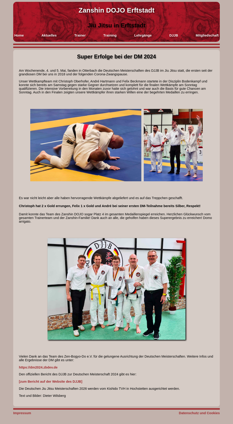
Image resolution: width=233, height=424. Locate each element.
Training (109, 35)
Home (19, 35)
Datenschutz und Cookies (199, 413)
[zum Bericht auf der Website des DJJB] (50, 381)
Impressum (22, 413)
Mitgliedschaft (207, 35)
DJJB (173, 35)
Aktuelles (49, 35)
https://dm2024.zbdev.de (38, 367)
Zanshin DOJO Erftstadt (116, 10)
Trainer (80, 35)
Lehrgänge (143, 35)
